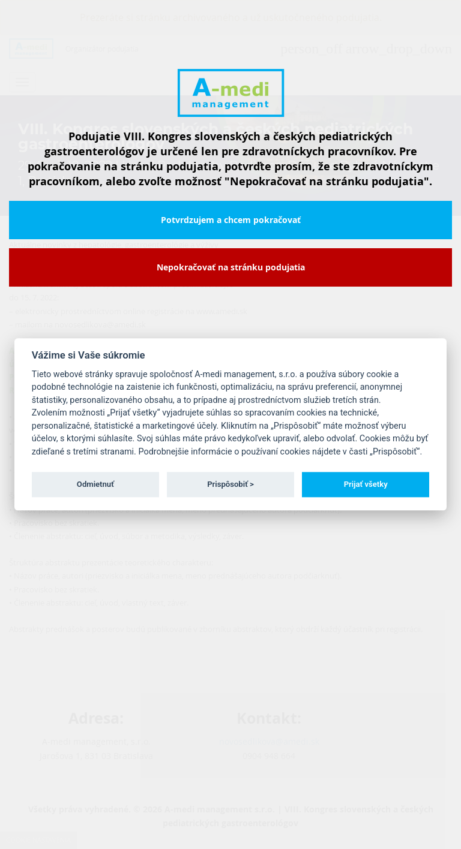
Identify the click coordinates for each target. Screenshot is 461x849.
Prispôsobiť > (230, 484)
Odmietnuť (95, 484)
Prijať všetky (366, 484)
